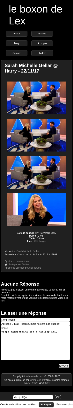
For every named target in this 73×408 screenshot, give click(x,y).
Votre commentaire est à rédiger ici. (35, 348)
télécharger (40, 241)
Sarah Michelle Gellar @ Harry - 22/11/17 (31, 68)
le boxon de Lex (34, 382)
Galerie (42, 33)
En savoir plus (64, 404)
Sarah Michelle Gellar (28, 251)
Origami (45, 388)
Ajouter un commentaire (17, 261)
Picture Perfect (30, 388)
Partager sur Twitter (19, 264)
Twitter (42, 53)
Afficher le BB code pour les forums (23, 267)
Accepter (46, 404)
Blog (16, 43)
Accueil (16, 33)
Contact (16, 53)
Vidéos (20, 254)
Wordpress (35, 386)
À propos (42, 43)
